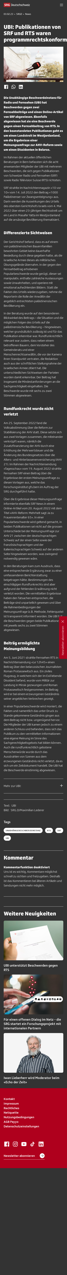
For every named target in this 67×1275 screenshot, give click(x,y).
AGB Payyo (11, 1121)
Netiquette (11, 1112)
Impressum (11, 1103)
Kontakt (9, 1099)
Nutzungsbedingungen (19, 1117)
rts (49, 830)
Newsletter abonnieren (24, 1155)
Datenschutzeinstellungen (21, 1126)
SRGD (19, 14)
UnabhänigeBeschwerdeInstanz (23, 830)
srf (59, 830)
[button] (61, 5)
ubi (7, 838)
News (28, 14)
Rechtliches (11, 1108)
